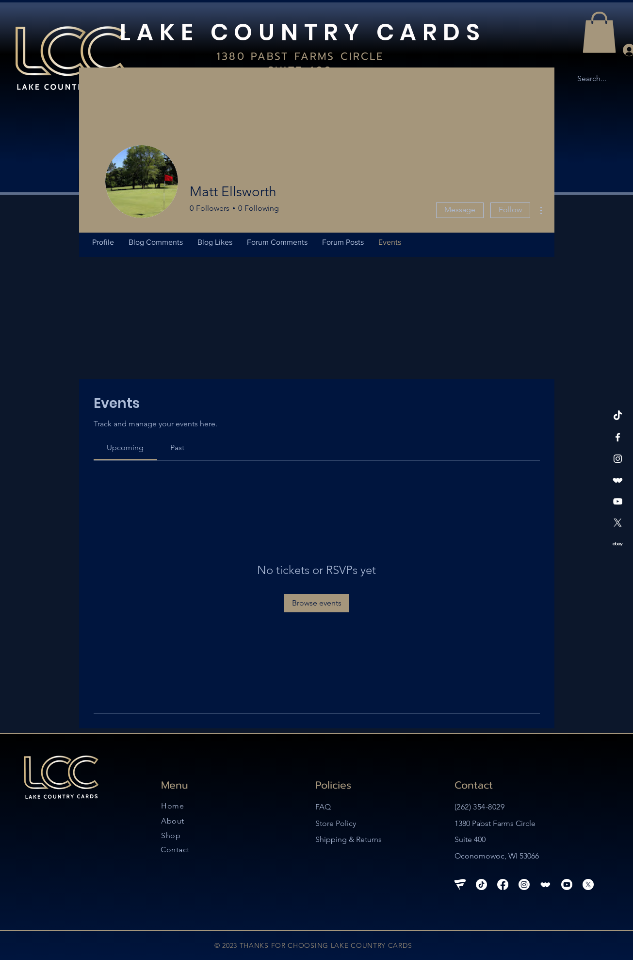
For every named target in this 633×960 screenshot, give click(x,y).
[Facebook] (617, 437)
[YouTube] (617, 501)
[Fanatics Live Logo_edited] (460, 884)
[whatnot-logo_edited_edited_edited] (617, 480)
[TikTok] (617, 415)
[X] (617, 522)
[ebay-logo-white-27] (617, 544)
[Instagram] (617, 458)
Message (459, 209)
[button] (599, 32)
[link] (125, 447)
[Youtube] (566, 884)
